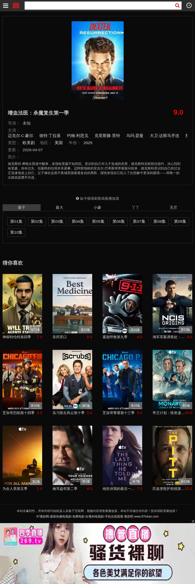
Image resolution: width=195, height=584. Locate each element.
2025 (88, 143)
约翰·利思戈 (77, 135)
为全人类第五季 (15, 489)
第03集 (57, 221)
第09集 (180, 221)
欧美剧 (29, 143)
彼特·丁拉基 (50, 135)
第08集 (159, 221)
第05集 (98, 221)
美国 (59, 143)
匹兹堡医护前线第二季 (169, 489)
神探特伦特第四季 (17, 337)
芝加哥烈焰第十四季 (19, 413)
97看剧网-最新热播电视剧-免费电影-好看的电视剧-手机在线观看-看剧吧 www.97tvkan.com (97, 516)
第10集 (16, 232)
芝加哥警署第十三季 (119, 413)
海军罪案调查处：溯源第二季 (170, 337)
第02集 (37, 221)
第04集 (78, 221)
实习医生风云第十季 (69, 413)
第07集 (139, 221)
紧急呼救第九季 (115, 337)
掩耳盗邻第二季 (65, 489)
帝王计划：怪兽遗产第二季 (169, 413)
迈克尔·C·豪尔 (20, 135)
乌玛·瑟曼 (134, 135)
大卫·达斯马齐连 (164, 135)
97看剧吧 (16, 5)
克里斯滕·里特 (107, 135)
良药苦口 (60, 337)
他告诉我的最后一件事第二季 (120, 489)
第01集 (16, 221)
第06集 (118, 221)
